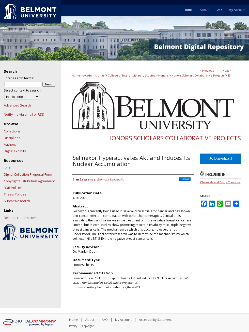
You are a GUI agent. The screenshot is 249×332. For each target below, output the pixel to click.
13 (229, 75)
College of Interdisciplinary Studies (131, 75)
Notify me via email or (24, 114)
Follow (185, 178)
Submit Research (17, 201)
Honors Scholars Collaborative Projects (198, 75)
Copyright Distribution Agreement (29, 181)
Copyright (88, 326)
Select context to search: (22, 90)
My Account (123, 320)
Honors (163, 75)
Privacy (73, 326)
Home (76, 75)
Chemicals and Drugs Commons (220, 182)
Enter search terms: (19, 78)
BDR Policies (13, 187)
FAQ (7, 167)
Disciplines (12, 137)
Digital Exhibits (15, 151)
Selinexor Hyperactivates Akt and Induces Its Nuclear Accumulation (131, 161)
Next (226, 70)
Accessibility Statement (155, 320)
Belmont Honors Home (21, 217)
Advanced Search (17, 105)
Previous (208, 70)
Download (220, 158)
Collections (12, 131)
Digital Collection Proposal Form (28, 174)
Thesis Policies (15, 194)
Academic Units (93, 75)
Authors (10, 144)
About (89, 320)
